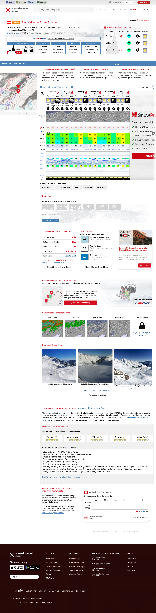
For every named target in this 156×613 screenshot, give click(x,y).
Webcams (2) (58, 52)
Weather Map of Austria (138, 417)
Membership (74, 558)
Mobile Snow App (77, 566)
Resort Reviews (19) (91, 49)
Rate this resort (48, 481)
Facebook (131, 558)
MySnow (50, 578)
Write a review (63, 481)
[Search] (91, 9)
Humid (42, 146)
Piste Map (73, 52)
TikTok (130, 566)
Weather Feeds (75, 574)
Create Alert (70, 256)
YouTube (131, 570)
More (42, 117)
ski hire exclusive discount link (53, 38)
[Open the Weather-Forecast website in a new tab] (42, 2)
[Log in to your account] (146, 10)
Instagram (131, 562)
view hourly (147, 87)
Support (42, 591)
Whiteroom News (53, 570)
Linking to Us (67, 591)
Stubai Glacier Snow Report (59, 267)
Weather (103, 10)
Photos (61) (91, 52)
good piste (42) (60, 262)
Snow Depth (73, 49)
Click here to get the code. (53, 513)
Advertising (31, 591)
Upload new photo (97, 395)
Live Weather (58, 49)
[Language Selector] (129, 2)
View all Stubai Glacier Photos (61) (97, 391)
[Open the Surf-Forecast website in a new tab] (10, 2)
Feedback (80, 591)
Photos (123, 10)
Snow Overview (53, 566)
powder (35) (47, 262)
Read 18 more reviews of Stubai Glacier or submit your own (65, 477)
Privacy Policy (33, 602)
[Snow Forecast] (17, 9)
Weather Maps (52, 562)
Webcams (89, 187)
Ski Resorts (51, 558)
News (114, 10)
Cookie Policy (47, 602)
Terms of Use (20, 602)
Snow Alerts (43, 46)
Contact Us (54, 591)
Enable (139, 20)
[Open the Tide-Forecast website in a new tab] (31, 2)
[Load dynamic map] (1, 111)
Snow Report (58, 46)
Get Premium (143, 2)
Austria (18, 33)
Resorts (10, 33)
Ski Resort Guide (91, 46)
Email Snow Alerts (77, 562)
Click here (46, 420)
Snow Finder (43, 49)
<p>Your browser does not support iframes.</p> (116, 508)
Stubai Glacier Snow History (97, 267)
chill (42, 142)
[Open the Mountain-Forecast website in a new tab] (21, 2)
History (43, 52)
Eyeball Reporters (76, 570)
